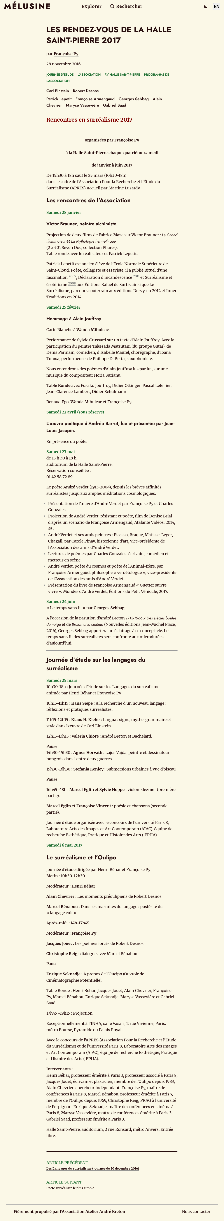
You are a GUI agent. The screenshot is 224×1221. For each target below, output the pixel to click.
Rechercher (126, 6)
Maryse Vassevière (82, 105)
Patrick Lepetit (59, 99)
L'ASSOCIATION (89, 74)
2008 (72, 283)
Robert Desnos (86, 91)
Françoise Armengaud (95, 99)
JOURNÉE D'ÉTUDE (60, 74)
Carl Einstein (57, 91)
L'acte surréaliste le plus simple (70, 1188)
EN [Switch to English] (216, 6)
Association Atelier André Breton (93, 1211)
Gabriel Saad (114, 105)
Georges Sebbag (134, 99)
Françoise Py (66, 53)
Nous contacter (196, 1211)
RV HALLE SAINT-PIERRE (122, 74)
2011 (136, 276)
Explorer (92, 6)
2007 (72, 276)
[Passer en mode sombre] (205, 6)
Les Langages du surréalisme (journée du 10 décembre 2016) (92, 1168)
